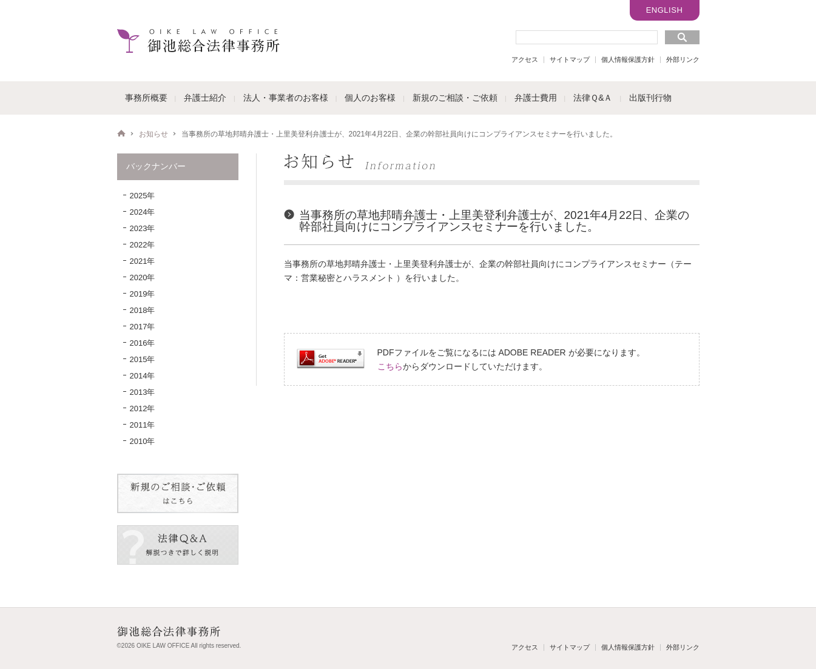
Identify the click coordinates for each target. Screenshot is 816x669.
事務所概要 (146, 98)
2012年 (142, 408)
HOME (121, 133)
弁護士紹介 (205, 98)
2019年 (142, 293)
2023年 (142, 228)
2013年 (142, 392)
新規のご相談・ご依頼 (455, 98)
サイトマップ (570, 59)
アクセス (524, 59)
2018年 (142, 310)
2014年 (142, 375)
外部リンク (683, 59)
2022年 (142, 244)
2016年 (142, 343)
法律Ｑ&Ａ (592, 98)
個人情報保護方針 (628, 59)
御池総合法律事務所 (198, 41)
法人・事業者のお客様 (285, 98)
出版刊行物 (650, 98)
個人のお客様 (370, 98)
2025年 (142, 195)
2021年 (142, 261)
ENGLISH (664, 10)
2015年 (142, 359)
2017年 (142, 326)
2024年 (142, 212)
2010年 (142, 441)
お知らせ (153, 134)
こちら (390, 366)
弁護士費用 (535, 98)
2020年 (142, 277)
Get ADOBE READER (331, 359)
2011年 (142, 424)
